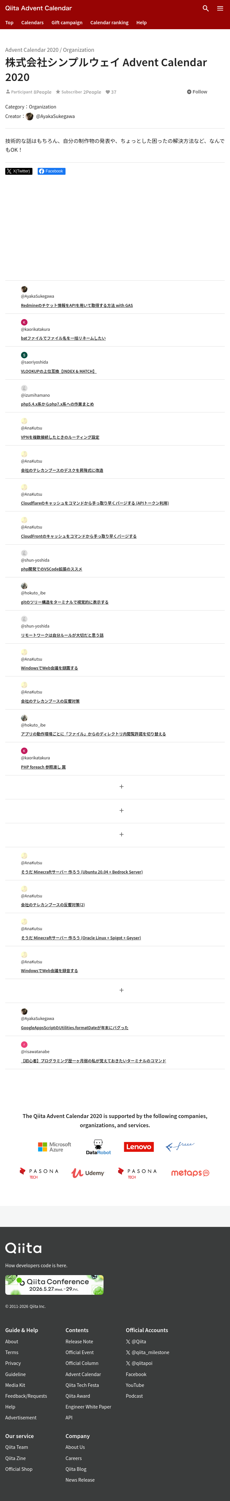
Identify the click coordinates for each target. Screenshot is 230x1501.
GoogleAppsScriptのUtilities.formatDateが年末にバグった (74, 1027)
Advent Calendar (83, 1374)
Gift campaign (67, 22)
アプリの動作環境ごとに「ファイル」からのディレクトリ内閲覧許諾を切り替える (93, 733)
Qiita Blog (76, 1469)
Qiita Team (16, 1447)
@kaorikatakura (35, 325)
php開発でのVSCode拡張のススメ (51, 568)
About (11, 1341)
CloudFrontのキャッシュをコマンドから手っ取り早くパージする (79, 536)
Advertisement (21, 1417)
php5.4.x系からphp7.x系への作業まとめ (57, 404)
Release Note (79, 1341)
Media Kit (15, 1385)
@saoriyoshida (34, 358)
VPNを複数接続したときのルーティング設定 (60, 437)
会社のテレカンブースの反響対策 (50, 701)
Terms (11, 1352)
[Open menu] (220, 8)
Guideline (15, 1374)
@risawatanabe (35, 1047)
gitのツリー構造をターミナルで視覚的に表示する (65, 602)
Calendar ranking (109, 22)
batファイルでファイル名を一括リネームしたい (63, 338)
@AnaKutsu (31, 424)
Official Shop (18, 1469)
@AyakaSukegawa (37, 292)
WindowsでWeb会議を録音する (49, 970)
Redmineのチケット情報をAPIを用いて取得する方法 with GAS (77, 305)
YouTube (135, 1385)
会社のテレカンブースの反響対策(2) (53, 904)
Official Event (80, 1352)
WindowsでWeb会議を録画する (49, 667)
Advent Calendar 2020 (32, 49)
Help (141, 22)
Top (9, 22)
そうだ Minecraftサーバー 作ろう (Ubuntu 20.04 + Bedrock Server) (82, 871)
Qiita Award (78, 1395)
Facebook (136, 1374)
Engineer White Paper (88, 1406)
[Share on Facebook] (52, 171)
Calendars (32, 22)
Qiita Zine (15, 1458)
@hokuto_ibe (33, 589)
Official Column (82, 1363)
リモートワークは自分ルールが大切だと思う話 (62, 635)
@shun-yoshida (35, 556)
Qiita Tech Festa (82, 1385)
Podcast (134, 1395)
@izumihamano (35, 391)
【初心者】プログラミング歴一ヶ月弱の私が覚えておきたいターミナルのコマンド (93, 1060)
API (69, 1417)
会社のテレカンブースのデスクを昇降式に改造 (62, 470)
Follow (197, 92)
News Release (80, 1479)
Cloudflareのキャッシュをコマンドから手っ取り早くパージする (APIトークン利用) (95, 503)
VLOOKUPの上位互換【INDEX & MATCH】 (59, 371)
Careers (74, 1458)
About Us (75, 1447)
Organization (78, 49)
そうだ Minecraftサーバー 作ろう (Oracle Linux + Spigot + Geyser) (81, 937)
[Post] (18, 171)
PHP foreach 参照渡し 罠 (43, 767)
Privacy (13, 1363)
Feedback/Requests (26, 1395)
